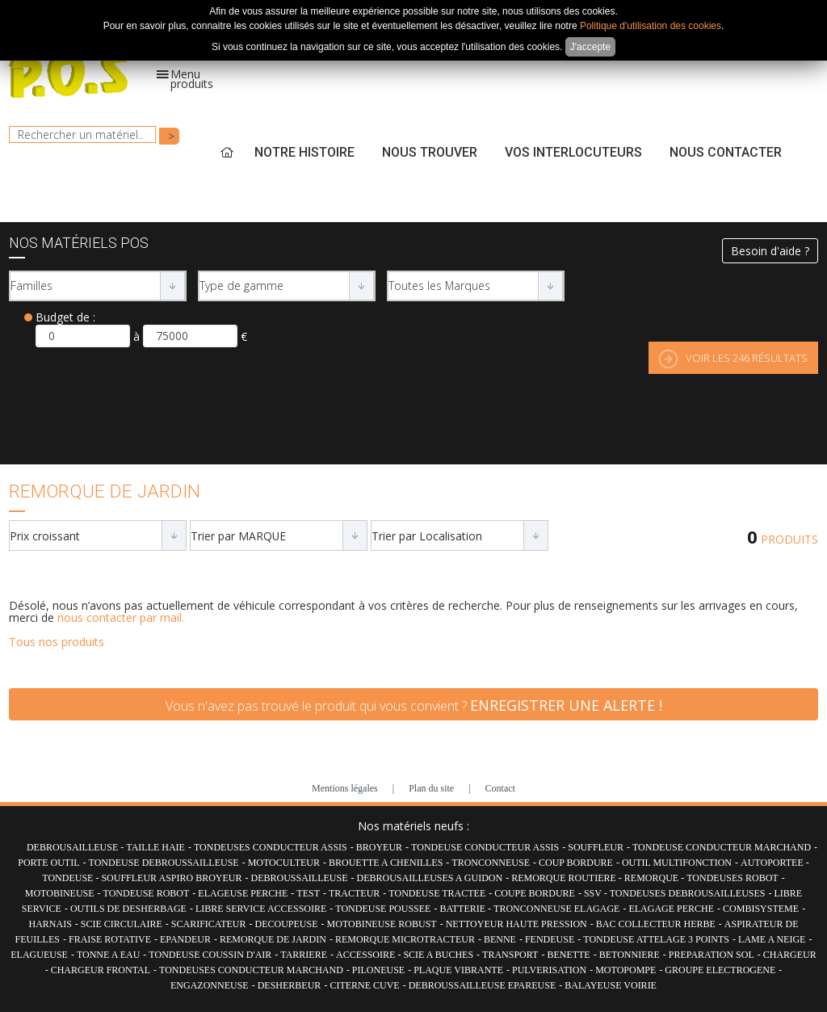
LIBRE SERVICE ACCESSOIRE (260, 908)
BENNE (500, 939)
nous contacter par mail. (120, 617)
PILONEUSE (378, 970)
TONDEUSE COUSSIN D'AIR (210, 954)
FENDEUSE (549, 939)
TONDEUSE (68, 878)
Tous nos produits (56, 641)
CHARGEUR (790, 954)
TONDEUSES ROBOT (732, 878)
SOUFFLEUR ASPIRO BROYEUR (171, 878)
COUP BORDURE (576, 862)
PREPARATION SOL (711, 954)
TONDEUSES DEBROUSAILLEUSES (688, 893)
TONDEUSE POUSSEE (382, 908)
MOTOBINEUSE (59, 893)
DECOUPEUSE (286, 924)
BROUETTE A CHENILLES (386, 862)
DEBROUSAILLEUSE (73, 847)
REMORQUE (652, 878)
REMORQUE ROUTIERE (565, 878)
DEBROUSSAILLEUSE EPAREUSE (482, 985)
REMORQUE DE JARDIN (273, 939)
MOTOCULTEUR (284, 862)
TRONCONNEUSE (490, 862)
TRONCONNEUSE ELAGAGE (556, 908)
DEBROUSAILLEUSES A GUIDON (430, 878)
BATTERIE (463, 908)
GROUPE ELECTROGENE (720, 970)
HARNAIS (49, 924)
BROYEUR (379, 847)
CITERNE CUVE (364, 985)
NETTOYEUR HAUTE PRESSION (516, 924)
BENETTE (568, 954)
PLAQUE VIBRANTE (458, 970)
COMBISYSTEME (761, 908)
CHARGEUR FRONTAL (100, 970)
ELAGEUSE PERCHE (243, 893)
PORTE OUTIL (48, 862)
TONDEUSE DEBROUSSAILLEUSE (164, 862)
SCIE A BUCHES (438, 954)
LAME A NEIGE (771, 939)
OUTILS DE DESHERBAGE (128, 908)
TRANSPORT (510, 954)
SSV (594, 893)
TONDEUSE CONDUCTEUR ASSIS (485, 847)
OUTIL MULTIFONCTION (677, 862)
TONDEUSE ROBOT (146, 893)
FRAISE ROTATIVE (110, 939)
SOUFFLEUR (595, 847)
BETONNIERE (629, 954)
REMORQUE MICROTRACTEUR (405, 939)
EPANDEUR (185, 939)
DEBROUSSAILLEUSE (298, 878)
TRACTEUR (354, 893)
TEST (308, 893)
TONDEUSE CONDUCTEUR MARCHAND (721, 847)
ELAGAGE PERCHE (671, 908)
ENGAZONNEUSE (209, 985)
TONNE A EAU (108, 954)
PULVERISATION (549, 970)
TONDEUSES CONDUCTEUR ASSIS (270, 847)
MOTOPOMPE (625, 970)
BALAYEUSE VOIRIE (611, 985)
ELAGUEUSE (39, 954)
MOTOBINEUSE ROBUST (382, 924)
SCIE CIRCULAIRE (121, 924)
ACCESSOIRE (366, 954)
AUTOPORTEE (773, 862)
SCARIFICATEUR (208, 924)
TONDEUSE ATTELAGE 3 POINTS (656, 939)
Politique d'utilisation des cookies (650, 25)
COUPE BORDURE (534, 893)
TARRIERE (303, 954)
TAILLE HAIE (155, 847)
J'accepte (590, 46)
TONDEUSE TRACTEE (436, 893)
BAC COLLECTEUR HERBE (656, 924)
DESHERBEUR (289, 985)
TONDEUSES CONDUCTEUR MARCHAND (251, 970)
